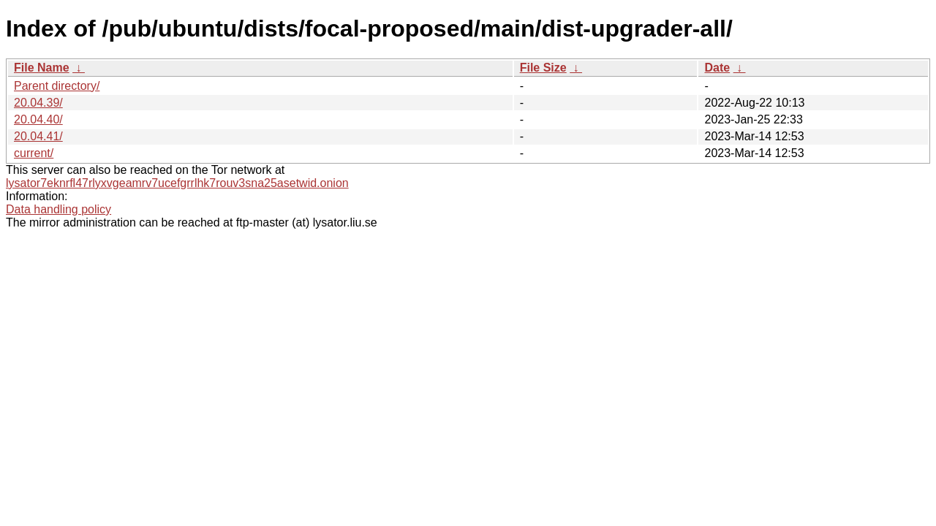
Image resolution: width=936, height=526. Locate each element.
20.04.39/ (38, 102)
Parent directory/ (56, 86)
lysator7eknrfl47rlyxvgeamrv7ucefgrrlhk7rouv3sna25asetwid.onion (177, 183)
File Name (41, 67)
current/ (33, 153)
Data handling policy (58, 209)
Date (717, 67)
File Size (543, 67)
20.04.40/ (38, 119)
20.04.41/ (38, 136)
